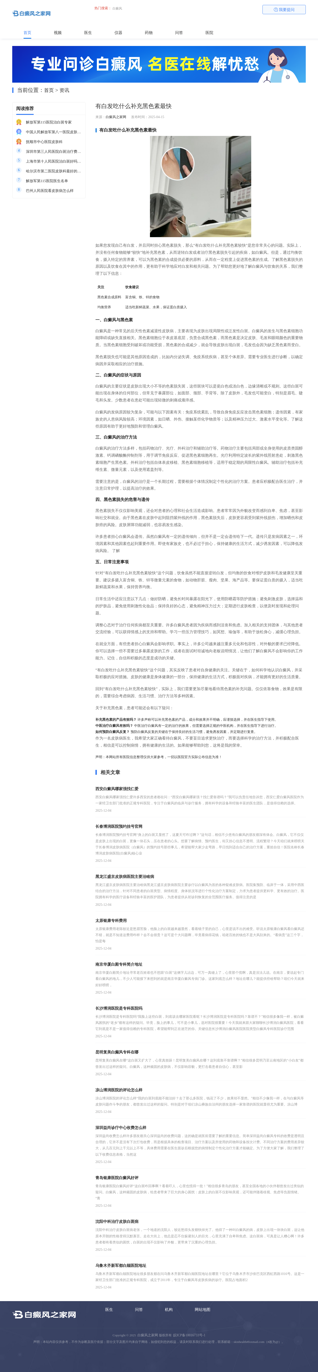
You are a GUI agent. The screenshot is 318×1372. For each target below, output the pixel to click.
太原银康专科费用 (111, 920)
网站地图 (202, 1309)
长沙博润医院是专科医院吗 (118, 1008)
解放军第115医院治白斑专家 (49, 122)
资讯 (64, 90)
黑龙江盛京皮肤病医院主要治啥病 (124, 876)
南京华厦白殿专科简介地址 (118, 964)
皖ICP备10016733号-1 (189, 1335)
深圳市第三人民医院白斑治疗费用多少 (54, 152)
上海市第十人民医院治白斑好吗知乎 (54, 161)
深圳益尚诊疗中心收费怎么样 (120, 1128)
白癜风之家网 (116, 117)
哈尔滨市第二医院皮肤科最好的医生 (54, 171)
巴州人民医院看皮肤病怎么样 (50, 191)
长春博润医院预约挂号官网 (118, 826)
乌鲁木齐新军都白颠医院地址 (120, 1265)
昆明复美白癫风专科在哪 (116, 1052)
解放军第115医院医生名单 (47, 181)
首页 (27, 33)
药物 (149, 33)
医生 (88, 33)
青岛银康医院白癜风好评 (116, 1178)
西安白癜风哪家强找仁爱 (116, 789)
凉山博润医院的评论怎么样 (118, 1090)
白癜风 (117, 8)
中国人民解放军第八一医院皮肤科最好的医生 (54, 132)
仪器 (118, 33)
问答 (179, 33)
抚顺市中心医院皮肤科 (44, 142)
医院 (209, 33)
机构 (169, 1309)
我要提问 (284, 10)
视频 (58, 33)
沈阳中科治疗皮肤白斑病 (116, 1221)
